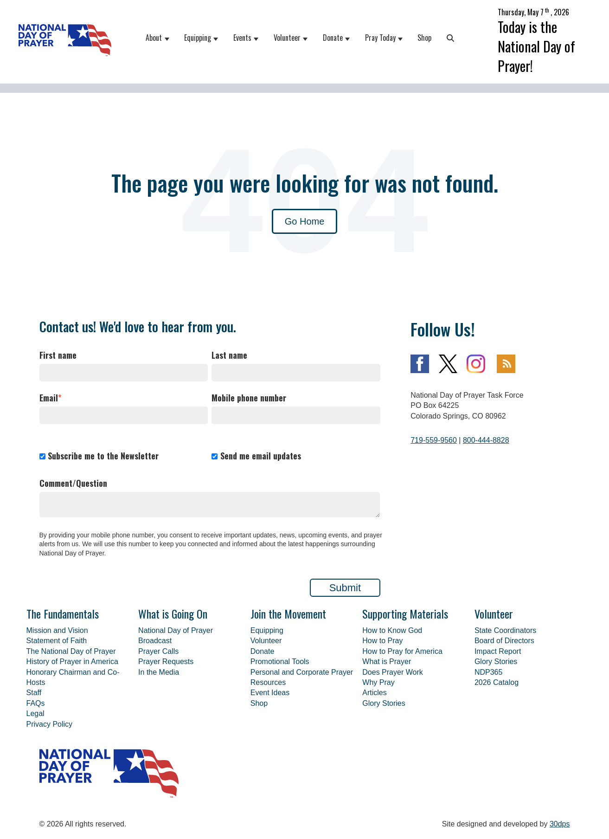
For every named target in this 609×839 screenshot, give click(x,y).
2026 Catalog (496, 682)
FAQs (35, 703)
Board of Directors (504, 641)
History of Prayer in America (72, 661)
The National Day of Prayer (71, 651)
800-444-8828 (486, 440)
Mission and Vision (57, 630)
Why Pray (378, 682)
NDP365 (488, 672)
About (154, 37)
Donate (333, 37)
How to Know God (392, 630)
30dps (560, 824)
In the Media (158, 672)
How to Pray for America (402, 651)
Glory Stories (383, 703)
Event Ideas (270, 693)
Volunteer (287, 37)
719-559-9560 (433, 440)
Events (242, 37)
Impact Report (497, 651)
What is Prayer (386, 661)
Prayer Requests (165, 661)
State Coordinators (505, 630)
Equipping (197, 37)
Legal (35, 713)
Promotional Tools (279, 661)
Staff (34, 693)
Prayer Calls (158, 651)
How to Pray (382, 641)
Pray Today (380, 37)
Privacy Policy (49, 724)
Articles (374, 693)
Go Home (305, 221)
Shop (424, 37)
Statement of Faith (56, 641)
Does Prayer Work (392, 672)
